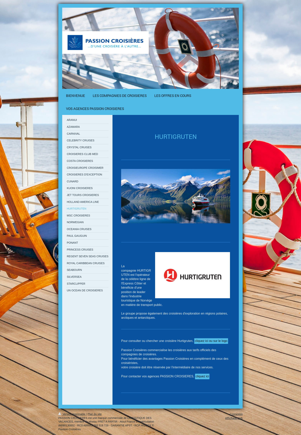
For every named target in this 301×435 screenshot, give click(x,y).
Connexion (236, 414)
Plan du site (95, 414)
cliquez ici (202, 376)
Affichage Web (234, 418)
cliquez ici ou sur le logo (211, 340)
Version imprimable (72, 414)
